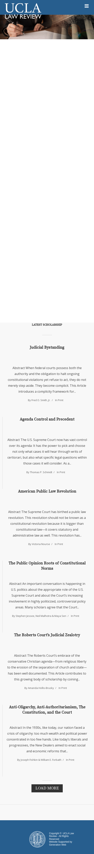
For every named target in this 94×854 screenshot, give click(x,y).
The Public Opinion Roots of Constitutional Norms (47, 566)
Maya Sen (60, 616)
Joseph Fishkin (29, 760)
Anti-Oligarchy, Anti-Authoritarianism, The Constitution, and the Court (47, 710)
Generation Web (57, 844)
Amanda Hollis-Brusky (41, 688)
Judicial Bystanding (47, 347)
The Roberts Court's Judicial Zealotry (47, 635)
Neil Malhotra (43, 616)
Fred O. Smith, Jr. (40, 400)
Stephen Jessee (25, 616)
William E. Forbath (51, 760)
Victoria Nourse (41, 544)
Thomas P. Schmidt (41, 472)
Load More (47, 788)
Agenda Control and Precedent (47, 419)
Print (60, 400)
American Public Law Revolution (47, 491)
